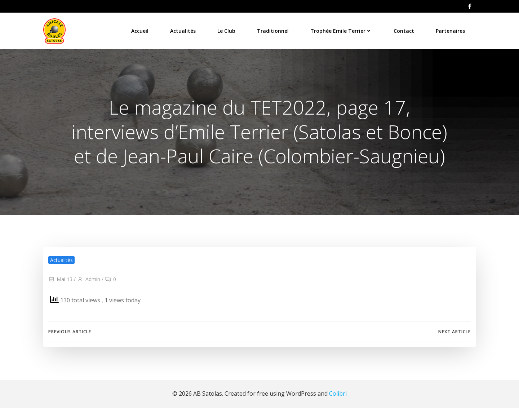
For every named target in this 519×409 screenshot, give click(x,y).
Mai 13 (60, 280)
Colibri (338, 395)
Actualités (183, 30)
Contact (404, 30)
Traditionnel (273, 30)
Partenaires (450, 30)
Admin (88, 280)
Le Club (227, 30)
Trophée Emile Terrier (341, 30)
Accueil (140, 30)
